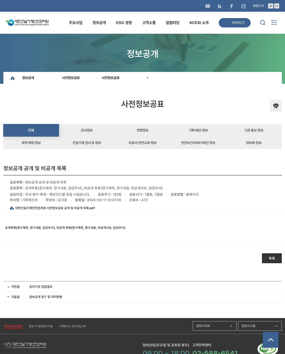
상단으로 (271, 340)
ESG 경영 (124, 22)
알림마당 (172, 22)
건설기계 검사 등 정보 (86, 143)
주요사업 (75, 22)
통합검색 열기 (262, 22)
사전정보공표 (71, 78)
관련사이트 (203, 326)
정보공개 (99, 22)
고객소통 (149, 22)
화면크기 (258, 6)
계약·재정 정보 (31, 143)
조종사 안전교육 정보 (142, 143)
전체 (31, 130)
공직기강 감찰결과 (40, 287)
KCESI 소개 (199, 22)
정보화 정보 (254, 143)
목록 (272, 258)
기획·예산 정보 (198, 130)
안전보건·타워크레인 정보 (198, 143)
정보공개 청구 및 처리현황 (45, 297)
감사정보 (87, 130)
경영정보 (142, 130)
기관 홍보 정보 (253, 130)
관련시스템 (248, 326)
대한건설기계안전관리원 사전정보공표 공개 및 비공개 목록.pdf (55, 208)
